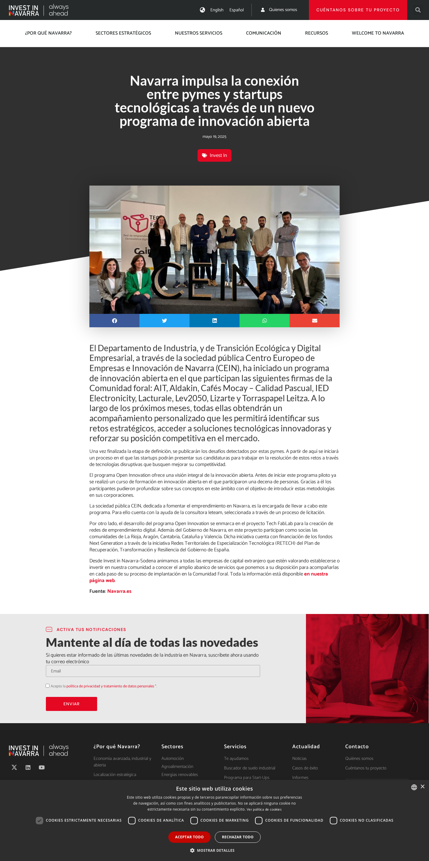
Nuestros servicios (198, 33)
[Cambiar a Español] (236, 10)
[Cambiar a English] (216, 10)
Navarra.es (119, 591)
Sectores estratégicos (123, 33)
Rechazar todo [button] (238, 837)
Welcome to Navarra (378, 33)
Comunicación (263, 33)
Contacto (357, 746)
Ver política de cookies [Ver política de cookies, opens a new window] (264, 809)
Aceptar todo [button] (189, 837)
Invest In (218, 155)
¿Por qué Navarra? (48, 33)
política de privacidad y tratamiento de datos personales (110, 686)
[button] (418, 10)
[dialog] (214, 820)
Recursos (316, 33)
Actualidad (306, 746)
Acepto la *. (104, 686)
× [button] (422, 787)
